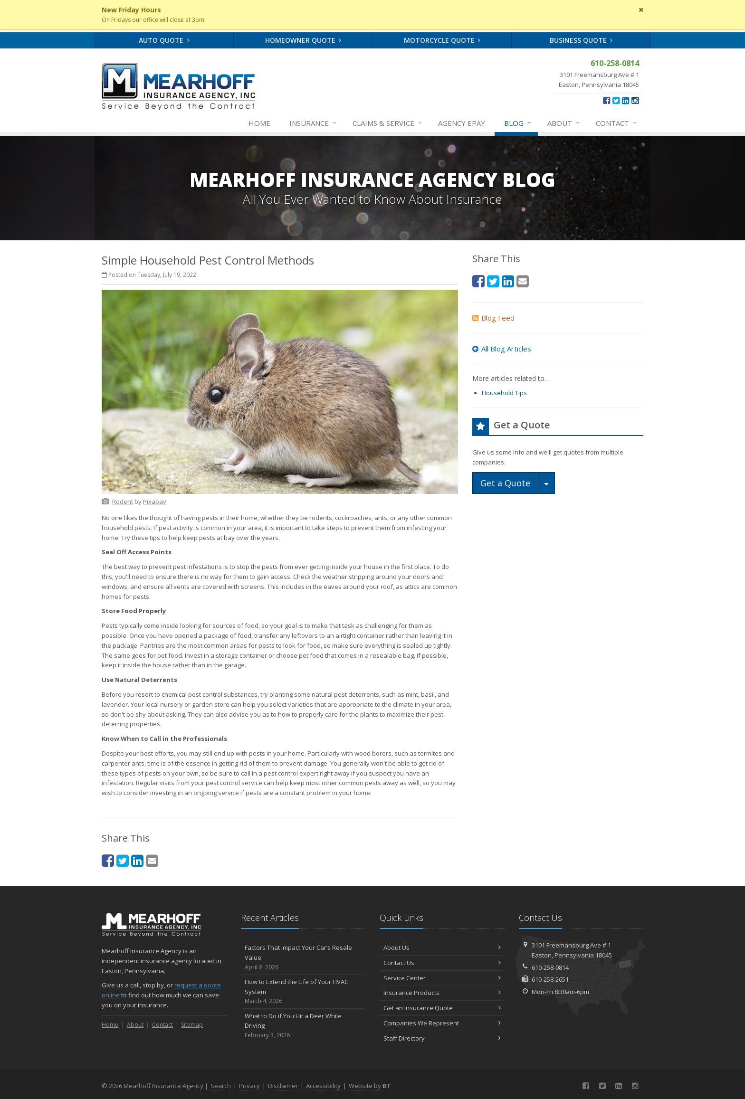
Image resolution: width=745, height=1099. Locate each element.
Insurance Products (442, 992)
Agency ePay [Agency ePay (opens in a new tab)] (461, 123)
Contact (617, 123)
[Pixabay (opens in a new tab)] (154, 501)
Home (259, 123)
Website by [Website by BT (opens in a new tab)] (369, 1085)
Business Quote (581, 40)
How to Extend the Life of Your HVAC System (303, 991)
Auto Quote (164, 40)
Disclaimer (283, 1085)
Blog (518, 123)
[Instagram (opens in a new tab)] (635, 100)
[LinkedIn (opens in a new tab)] (625, 100)
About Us (442, 947)
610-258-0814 (550, 967)
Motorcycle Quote (442, 40)
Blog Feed (493, 317)
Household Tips (504, 392)
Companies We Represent (442, 1023)
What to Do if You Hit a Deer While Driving (303, 1026)
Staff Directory (442, 1038)
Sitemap (192, 1025)
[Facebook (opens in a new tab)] (606, 100)
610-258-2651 (550, 979)
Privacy (249, 1085)
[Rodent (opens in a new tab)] (122, 501)
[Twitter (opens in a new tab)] (616, 100)
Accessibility (323, 1085)
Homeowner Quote (303, 40)
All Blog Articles (501, 348)
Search (220, 1085)
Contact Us (442, 962)
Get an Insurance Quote (442, 1008)
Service (388, 123)
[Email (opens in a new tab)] (152, 860)
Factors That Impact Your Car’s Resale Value (303, 957)
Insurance (313, 123)
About (564, 123)
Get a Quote (505, 483)
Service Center (442, 978)
